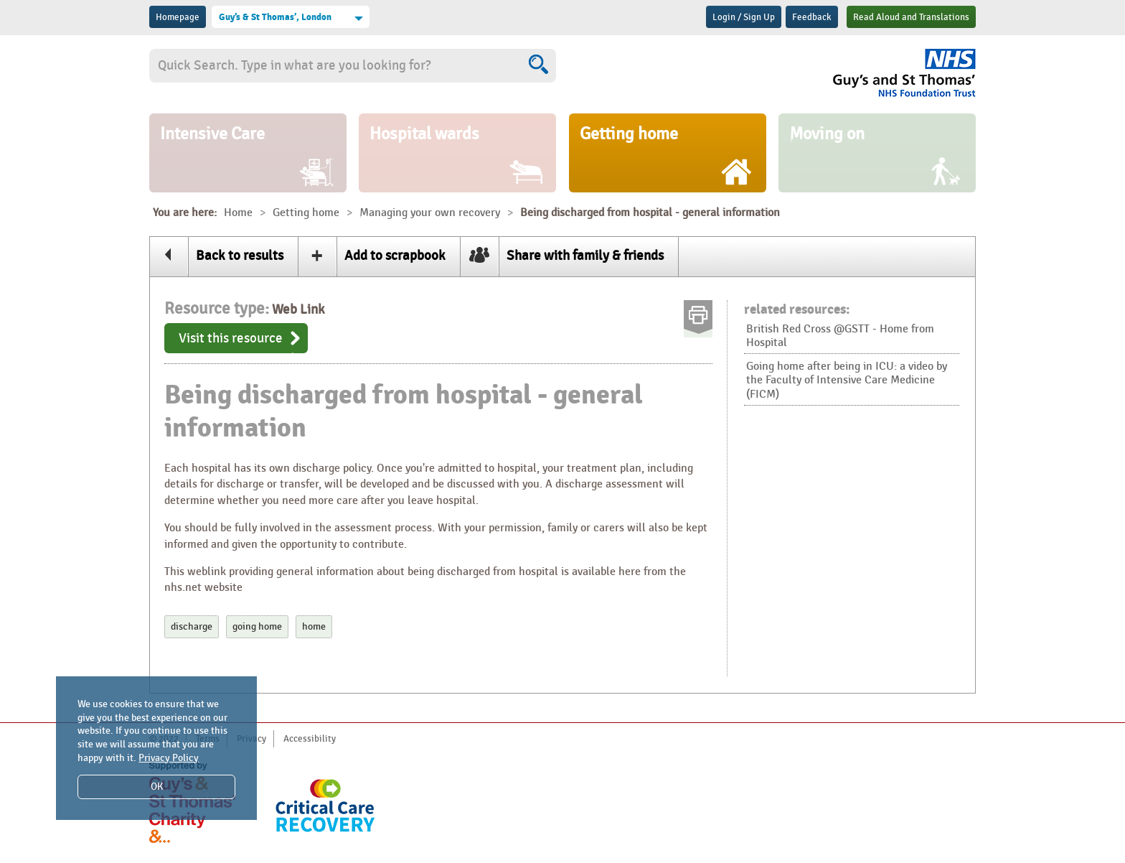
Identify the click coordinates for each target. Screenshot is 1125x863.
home (314, 626)
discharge (191, 626)
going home (257, 626)
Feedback (812, 17)
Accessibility (309, 739)
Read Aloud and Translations (911, 17)
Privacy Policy (168, 758)
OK (157, 786)
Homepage (177, 17)
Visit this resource (231, 338)
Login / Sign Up (743, 17)
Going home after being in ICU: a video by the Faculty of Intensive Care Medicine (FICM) (846, 380)
